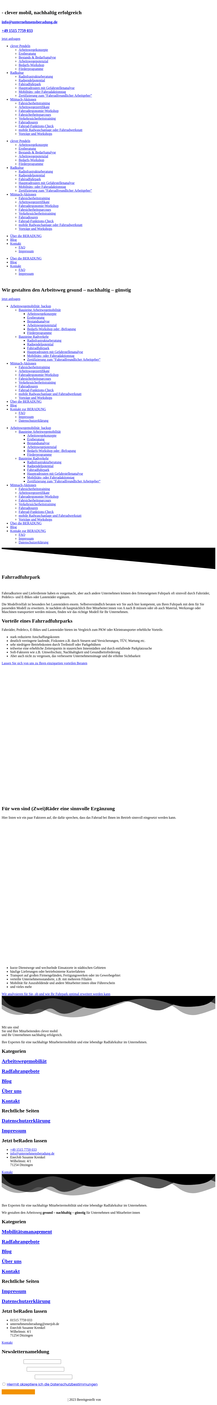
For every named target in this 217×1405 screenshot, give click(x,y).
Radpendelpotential (32, 80)
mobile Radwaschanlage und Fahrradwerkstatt (50, 394)
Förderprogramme (31, 69)
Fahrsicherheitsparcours (35, 114)
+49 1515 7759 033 (17, 30)
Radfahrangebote (21, 1071)
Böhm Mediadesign (116, 1399)
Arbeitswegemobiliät (24, 1061)
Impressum (26, 251)
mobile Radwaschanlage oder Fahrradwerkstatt (50, 130)
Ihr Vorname (13, 1361)
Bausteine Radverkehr (34, 336)
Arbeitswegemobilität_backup (30, 306)
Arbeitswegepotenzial (33, 61)
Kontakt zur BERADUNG (28, 409)
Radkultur (17, 72)
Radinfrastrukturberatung (36, 76)
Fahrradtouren (28, 122)
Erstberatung (27, 53)
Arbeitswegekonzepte (33, 50)
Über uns (12, 1091)
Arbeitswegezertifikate (34, 107)
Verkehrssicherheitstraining (37, 118)
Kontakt (15, 243)
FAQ (22, 247)
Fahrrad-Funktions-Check (36, 126)
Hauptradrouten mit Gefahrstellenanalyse (47, 88)
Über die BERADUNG (26, 236)
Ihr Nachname (14, 1369)
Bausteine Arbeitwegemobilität (40, 310)
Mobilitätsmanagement (27, 1231)
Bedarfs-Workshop (31, 65)
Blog (13, 240)
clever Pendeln (20, 46)
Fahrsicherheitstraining (34, 103)
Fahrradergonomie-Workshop (39, 111)
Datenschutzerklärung (33, 420)
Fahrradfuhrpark (30, 84)
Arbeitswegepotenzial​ (42, 325)
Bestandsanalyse (38, 321)
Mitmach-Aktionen (23, 99)
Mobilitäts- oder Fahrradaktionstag (42, 92)
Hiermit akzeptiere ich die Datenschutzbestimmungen (52, 1384)
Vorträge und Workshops (35, 133)
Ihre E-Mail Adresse (18, 1376)
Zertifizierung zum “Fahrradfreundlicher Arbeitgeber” (55, 95)
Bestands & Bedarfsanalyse (37, 57)
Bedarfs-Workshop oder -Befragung (51, 329)
